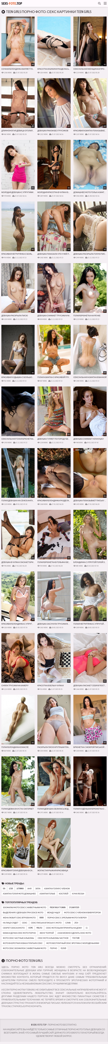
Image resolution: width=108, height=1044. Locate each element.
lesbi (11, 888)
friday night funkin (57, 907)
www (41, 918)
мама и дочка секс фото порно (19, 933)
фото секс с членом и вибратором (82, 912)
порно (53, 948)
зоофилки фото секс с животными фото (24, 907)
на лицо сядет (10, 923)
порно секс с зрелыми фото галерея (67, 918)
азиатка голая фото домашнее (19, 894)
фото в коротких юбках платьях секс (23, 943)
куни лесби (78, 894)
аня (29, 888)
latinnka (20, 888)
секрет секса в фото (14, 928)
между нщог (53, 912)
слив (68, 923)
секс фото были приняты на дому (64, 928)
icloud (63, 948)
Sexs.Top (11, 3)
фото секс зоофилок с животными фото (24, 948)
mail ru (39, 928)
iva (4, 888)
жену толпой (47, 933)
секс (24, 923)
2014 (76, 923)
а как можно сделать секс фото (74, 933)
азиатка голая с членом (57, 888)
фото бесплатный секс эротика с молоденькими (72, 943)
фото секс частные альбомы (18, 938)
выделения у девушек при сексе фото (23, 912)
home (30, 928)
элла (37, 888)
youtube (76, 938)
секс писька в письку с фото (46, 923)
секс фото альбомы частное (53, 938)
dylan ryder (74, 907)
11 (87, 928)
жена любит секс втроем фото (19, 918)
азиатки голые (47, 894)
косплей (63, 894)
